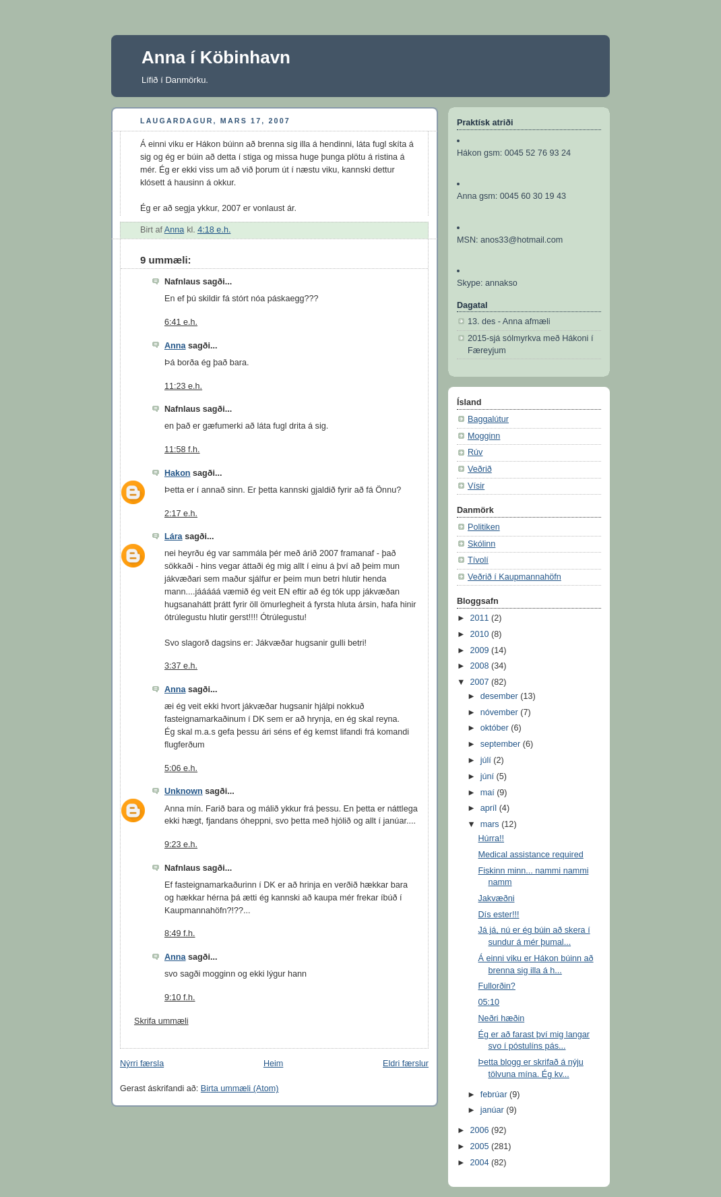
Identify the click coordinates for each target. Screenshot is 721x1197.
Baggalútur (488, 419)
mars (491, 824)
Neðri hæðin (501, 1018)
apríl (489, 808)
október (495, 728)
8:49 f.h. (179, 933)
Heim (273, 1063)
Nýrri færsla (142, 1063)
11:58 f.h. (182, 449)
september (501, 744)
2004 (481, 1162)
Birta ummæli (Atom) (240, 1088)
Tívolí (478, 560)
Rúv (475, 452)
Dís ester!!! (499, 914)
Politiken (484, 527)
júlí (487, 760)
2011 (481, 618)
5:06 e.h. (180, 768)
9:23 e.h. (180, 844)
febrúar (494, 1094)
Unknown (183, 791)
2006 (481, 1130)
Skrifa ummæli (161, 1021)
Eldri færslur (406, 1063)
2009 (481, 650)
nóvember (500, 712)
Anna (175, 345)
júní (488, 776)
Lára (173, 536)
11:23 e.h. (183, 386)
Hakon (177, 473)
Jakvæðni (496, 898)
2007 (481, 682)
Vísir (476, 486)
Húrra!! (491, 838)
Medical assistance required (531, 854)
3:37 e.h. (180, 666)
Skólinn (481, 544)
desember (500, 696)
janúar (493, 1110)
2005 (481, 1146)
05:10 (489, 1002)
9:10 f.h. (179, 997)
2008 (481, 666)
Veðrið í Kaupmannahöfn (514, 577)
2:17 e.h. (180, 513)
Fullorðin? (496, 986)
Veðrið (480, 469)
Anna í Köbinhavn (216, 57)
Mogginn (484, 436)
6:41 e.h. (180, 322)
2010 (481, 634)
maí (488, 792)
